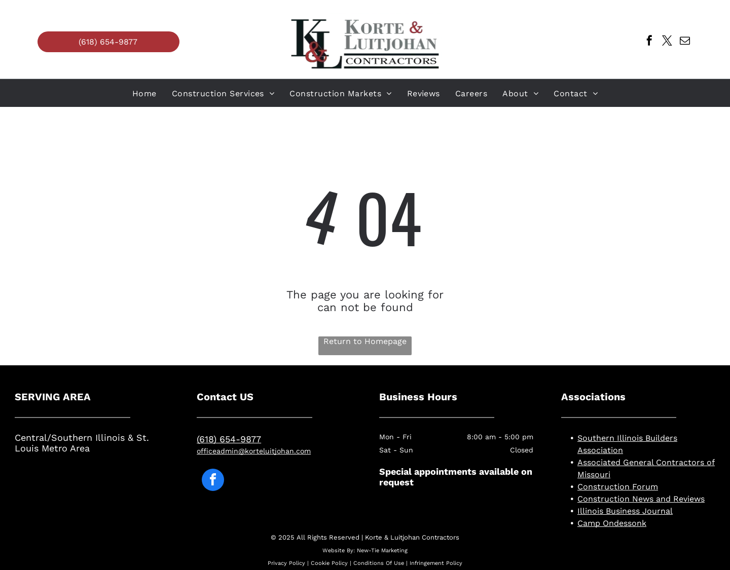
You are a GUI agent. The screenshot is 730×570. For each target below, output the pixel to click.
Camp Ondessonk (611, 523)
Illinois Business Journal (625, 511)
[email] (684, 42)
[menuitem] (144, 93)
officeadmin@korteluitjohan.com (254, 451)
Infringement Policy (436, 563)
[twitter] (667, 42)
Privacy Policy (286, 563)
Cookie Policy (329, 563)
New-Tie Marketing (382, 550)
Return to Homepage (365, 341)
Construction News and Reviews (641, 499)
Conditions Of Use (378, 563)
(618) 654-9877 (229, 439)
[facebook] (649, 42)
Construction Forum (617, 486)
